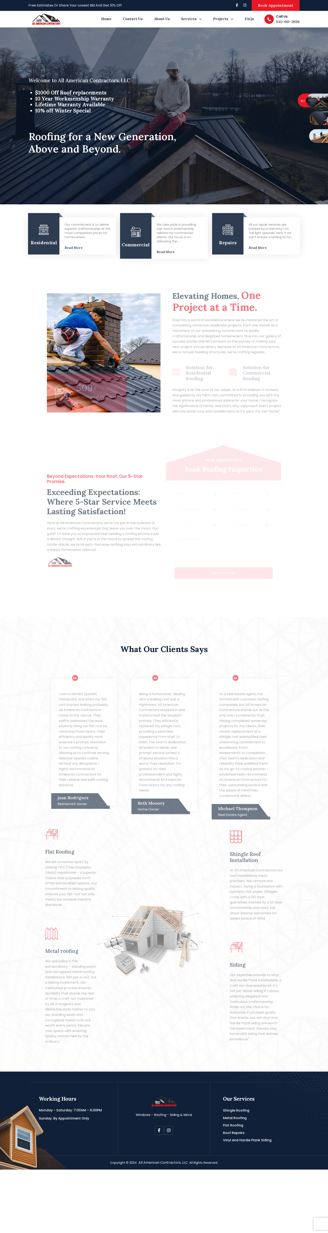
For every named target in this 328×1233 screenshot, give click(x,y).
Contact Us (133, 19)
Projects (220, 19)
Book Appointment (275, 5)
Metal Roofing (235, 1181)
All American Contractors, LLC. (163, 1226)
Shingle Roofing (236, 1174)
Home (106, 19)
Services (189, 19)
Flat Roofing (233, 1189)
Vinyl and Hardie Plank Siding (247, 1203)
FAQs (249, 19)
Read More (74, 301)
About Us (162, 19)
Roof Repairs (234, 1196)
